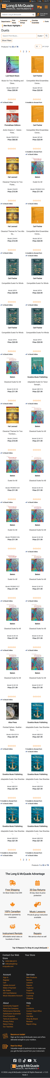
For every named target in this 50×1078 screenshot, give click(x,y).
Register (6, 980)
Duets (40, 36)
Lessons (29, 983)
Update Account (9, 985)
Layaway (29, 996)
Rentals (29, 980)
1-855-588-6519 (10, 961)
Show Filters (6, 40)
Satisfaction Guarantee (12, 1014)
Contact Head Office (34, 1011)
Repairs (29, 985)
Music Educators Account (12, 996)
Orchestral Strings (23, 22)
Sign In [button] (33, 1)
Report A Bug (31, 1024)
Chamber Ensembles (35, 22)
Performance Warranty (11, 1011)
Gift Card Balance (9, 993)
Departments (5, 21)
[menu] (46, 6)
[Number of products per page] (38, 46)
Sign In (5, 978)
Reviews (29, 1022)
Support (29, 991)
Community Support (10, 1006)
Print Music (14, 22)
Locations (30, 1009)
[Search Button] (33, 15)
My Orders (7, 991)
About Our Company (10, 1009)
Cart (4, 983)
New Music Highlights (11, 26)
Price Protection (9, 1016)
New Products (31, 978)
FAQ (27, 1006)
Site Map (29, 1016)
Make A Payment (9, 988)
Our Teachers (8, 1027)
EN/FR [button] (45, 1)
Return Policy (8, 1024)
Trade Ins (29, 988)
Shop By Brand (32, 1019)
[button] (37, 6)
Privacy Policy (8, 1022)
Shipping (29, 998)
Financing (30, 993)
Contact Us (5, 1)
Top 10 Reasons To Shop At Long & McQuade (30, 948)
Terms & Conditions (10, 1019)
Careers (29, 1014)
